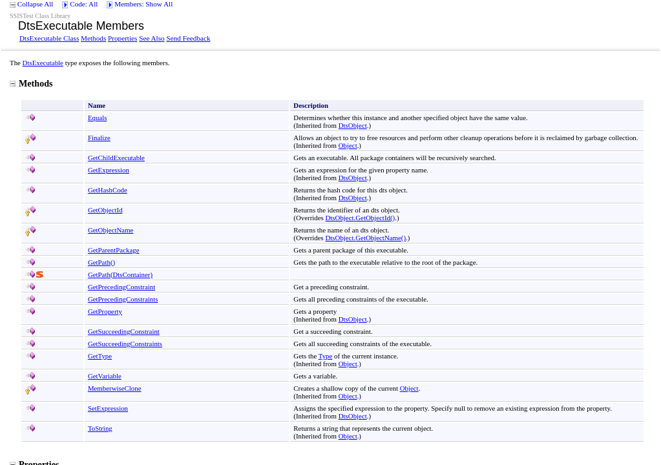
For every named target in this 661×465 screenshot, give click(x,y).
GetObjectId (105, 210)
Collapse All (35, 4)
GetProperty (105, 311)
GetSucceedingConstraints (125, 343)
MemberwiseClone (115, 388)
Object (348, 145)
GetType (100, 356)
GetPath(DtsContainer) (120, 274)
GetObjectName (111, 230)
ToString (100, 428)
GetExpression (108, 170)
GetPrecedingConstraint (121, 287)
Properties (122, 38)
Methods (93, 38)
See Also (151, 38)
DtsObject (353, 125)
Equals (97, 117)
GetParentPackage (114, 250)
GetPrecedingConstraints (123, 299)
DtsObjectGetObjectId (360, 218)
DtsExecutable (43, 63)
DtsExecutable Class (49, 38)
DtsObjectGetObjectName (366, 238)
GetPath (101, 262)
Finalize (99, 137)
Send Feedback (188, 38)
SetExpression (108, 408)
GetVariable (104, 376)
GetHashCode (107, 190)
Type (326, 356)
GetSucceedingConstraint (124, 331)
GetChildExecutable (116, 157)
